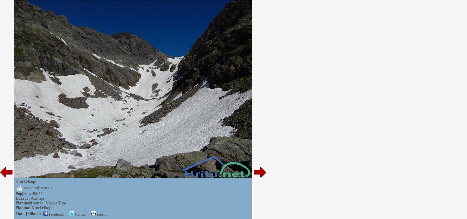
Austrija (37, 198)
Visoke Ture (56, 203)
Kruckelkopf (42, 208)
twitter (77, 214)
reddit (99, 214)
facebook (53, 214)
